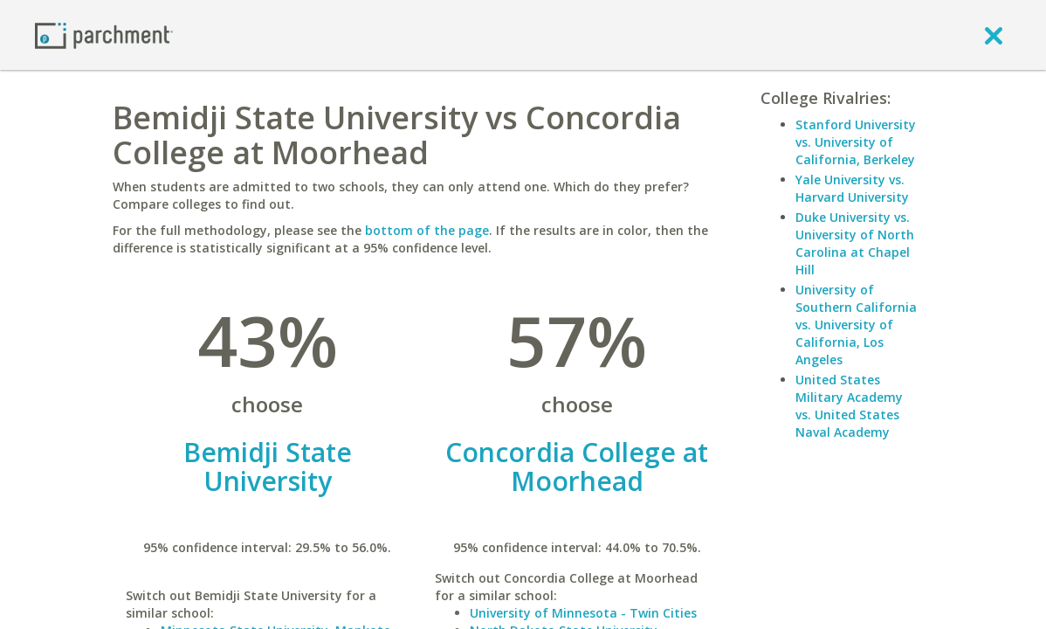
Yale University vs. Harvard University (852, 188)
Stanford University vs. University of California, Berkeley (855, 142)
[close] (993, 34)
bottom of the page (427, 230)
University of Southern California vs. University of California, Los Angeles (856, 324)
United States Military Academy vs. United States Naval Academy (849, 405)
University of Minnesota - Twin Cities (583, 613)
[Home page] (104, 34)
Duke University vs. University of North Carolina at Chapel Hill (854, 243)
